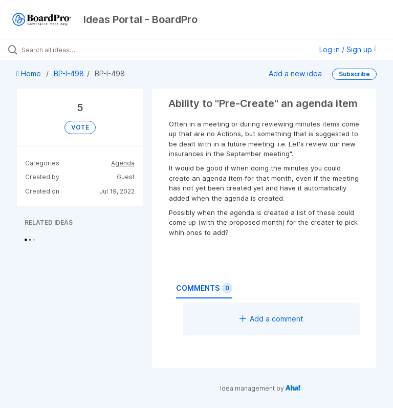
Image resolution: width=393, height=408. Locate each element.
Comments (204, 288)
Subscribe (354, 74)
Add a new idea (295, 73)
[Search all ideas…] (69, 50)
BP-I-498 (69, 73)
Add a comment (271, 318)
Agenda (123, 163)
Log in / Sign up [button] (348, 49)
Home (29, 73)
